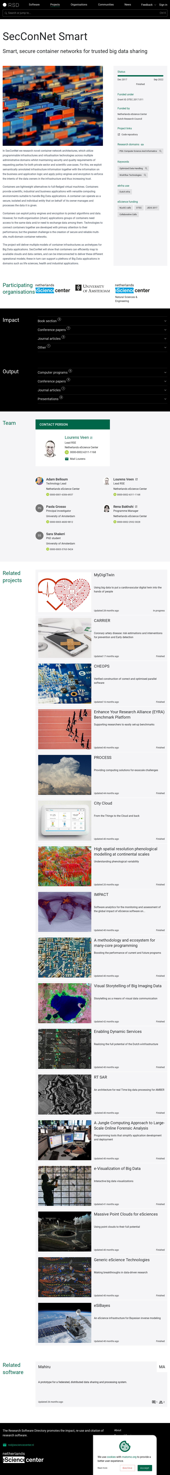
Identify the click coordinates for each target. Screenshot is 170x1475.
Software (34, 4)
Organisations (79, 4)
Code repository (128, 134)
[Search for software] (85, 12)
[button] (140, 151)
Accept (144, 1468)
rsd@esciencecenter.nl (18, 1445)
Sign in (163, 4)
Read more (102, 1468)
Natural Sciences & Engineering (132, 288)
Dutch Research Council (130, 118)
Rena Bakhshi (125, 507)
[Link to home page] (12, 5)
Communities (106, 4)
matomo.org (129, 1457)
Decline (127, 1468)
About (117, 1430)
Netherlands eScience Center (132, 114)
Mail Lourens (75, 459)
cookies (111, 1457)
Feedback (149, 4)
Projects (55, 4)
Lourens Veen (78, 437)
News (128, 4)
